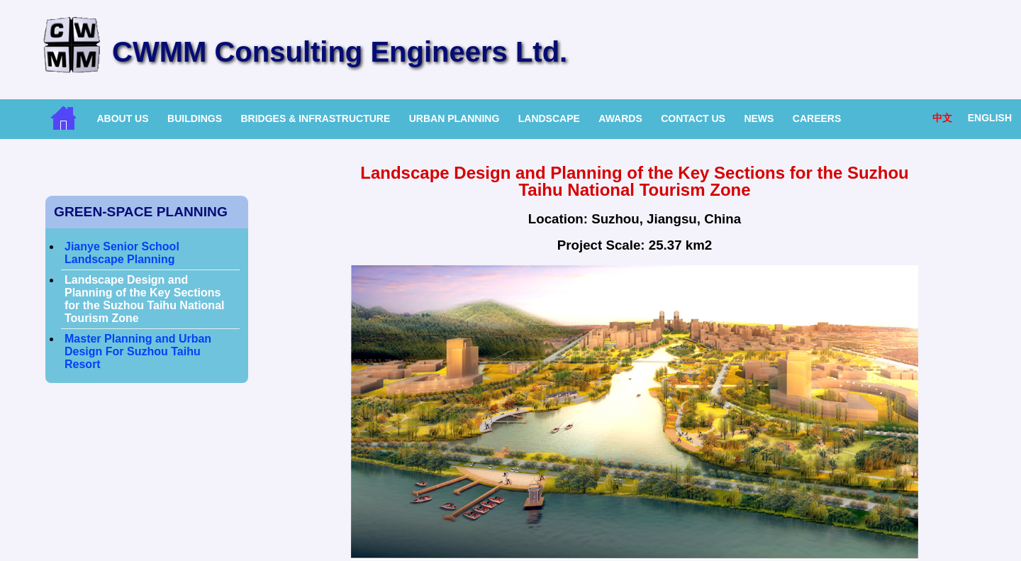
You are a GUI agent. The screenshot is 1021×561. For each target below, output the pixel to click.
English (990, 117)
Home (63, 118)
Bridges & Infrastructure (315, 118)
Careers (817, 118)
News (759, 118)
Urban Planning (454, 118)
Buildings (194, 118)
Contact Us (693, 118)
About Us (122, 118)
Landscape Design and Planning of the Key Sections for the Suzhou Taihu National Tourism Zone (144, 299)
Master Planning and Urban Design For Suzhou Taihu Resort (138, 351)
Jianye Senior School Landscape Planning (122, 252)
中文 (942, 117)
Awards (620, 118)
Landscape (549, 118)
